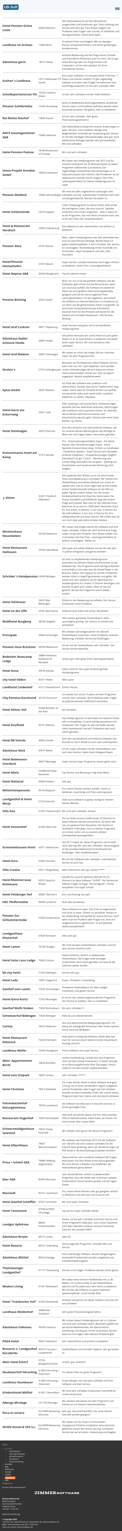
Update (8, 1474)
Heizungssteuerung (17, 1454)
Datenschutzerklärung (11, 1514)
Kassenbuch (14, 1459)
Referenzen (9, 1469)
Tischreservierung (16, 1461)
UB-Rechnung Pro (16, 1456)
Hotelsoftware (14, 1451)
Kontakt (8, 1472)
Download (10, 1478)
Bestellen (8, 1464)
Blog (6, 1467)
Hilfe (7, 1480)
